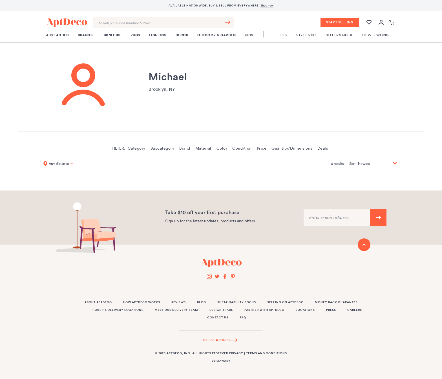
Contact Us (217, 317)
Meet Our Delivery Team (176, 310)
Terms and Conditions (266, 353)
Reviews (178, 302)
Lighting (158, 35)
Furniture (111, 35)
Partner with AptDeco (264, 310)
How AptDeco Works (141, 302)
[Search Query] (163, 22)
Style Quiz (306, 35)
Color (221, 148)
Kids (249, 35)
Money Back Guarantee (336, 302)
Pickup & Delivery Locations (117, 310)
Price (262, 148)
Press (331, 310)
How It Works (376, 35)
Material (203, 148)
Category (136, 148)
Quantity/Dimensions (291, 148)
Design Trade (221, 310)
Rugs (135, 35)
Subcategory (162, 148)
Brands (85, 35)
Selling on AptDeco (285, 302)
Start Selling (339, 22)
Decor (182, 35)
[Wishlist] (369, 25)
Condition (242, 148)
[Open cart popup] (392, 22)
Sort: (352, 164)
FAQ (243, 317)
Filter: (118, 148)
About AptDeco (98, 302)
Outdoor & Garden (216, 35)
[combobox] (163, 22)
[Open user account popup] (381, 22)
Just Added (57, 35)
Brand (184, 148)
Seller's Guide (339, 35)
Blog (282, 35)
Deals (322, 148)
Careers (354, 310)
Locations (305, 310)
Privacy (236, 353)
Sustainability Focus (236, 302)
